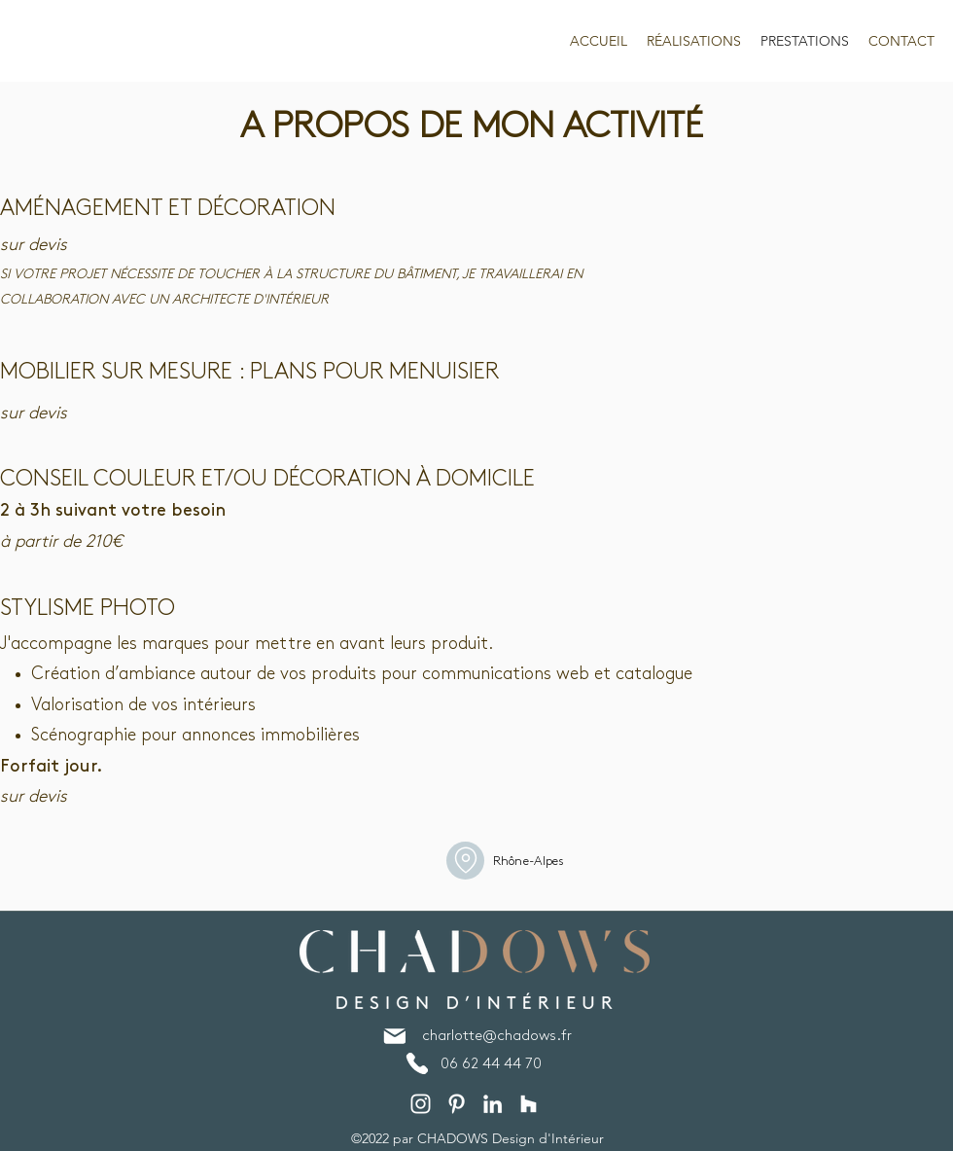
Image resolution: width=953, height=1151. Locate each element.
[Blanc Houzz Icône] (528, 1104)
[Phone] (417, 1063)
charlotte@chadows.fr (497, 1036)
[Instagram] (420, 1104)
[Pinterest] (456, 1104)
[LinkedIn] (492, 1104)
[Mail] (394, 1036)
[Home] (465, 861)
